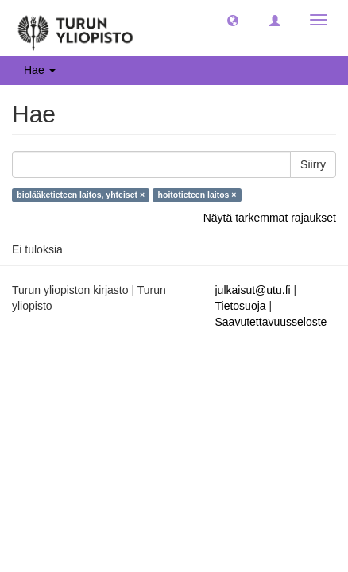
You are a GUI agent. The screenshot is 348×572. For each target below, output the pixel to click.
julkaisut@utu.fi (253, 290)
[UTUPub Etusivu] (75, 28)
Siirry (313, 164)
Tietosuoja (240, 306)
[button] (232, 19)
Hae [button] (40, 70)
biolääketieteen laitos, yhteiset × (81, 194)
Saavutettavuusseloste (271, 321)
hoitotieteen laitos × (197, 194)
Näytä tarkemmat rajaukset (269, 217)
